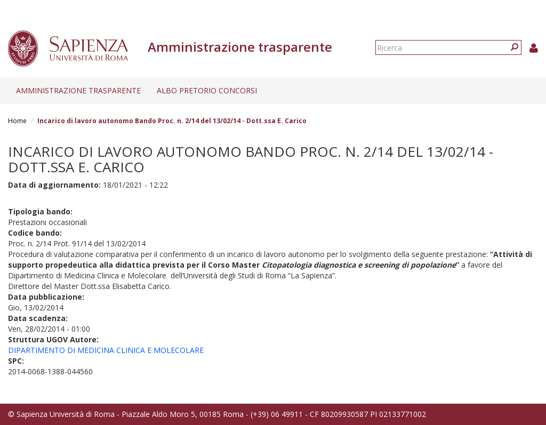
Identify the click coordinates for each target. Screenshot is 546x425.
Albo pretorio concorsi (207, 90)
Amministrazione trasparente (78, 90)
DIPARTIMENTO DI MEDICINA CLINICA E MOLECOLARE (106, 350)
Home (17, 120)
